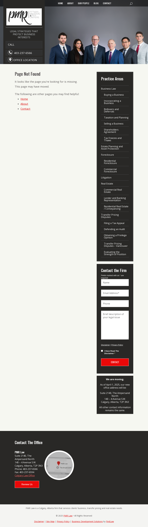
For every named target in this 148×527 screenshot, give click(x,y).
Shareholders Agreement (111, 131)
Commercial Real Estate (113, 191)
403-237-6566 (23, 53)
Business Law (108, 88)
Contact (107, 3)
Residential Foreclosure (110, 162)
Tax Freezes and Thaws (113, 139)
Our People (83, 3)
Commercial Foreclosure (110, 170)
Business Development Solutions (87, 521)
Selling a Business (113, 123)
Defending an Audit (114, 229)
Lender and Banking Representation (115, 199)
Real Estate (107, 183)
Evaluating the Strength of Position (115, 253)
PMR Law (67, 515)
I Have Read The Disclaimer (111, 352)
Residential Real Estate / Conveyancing (116, 207)
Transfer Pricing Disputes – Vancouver (116, 244)
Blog (96, 3)
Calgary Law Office (25, 475)
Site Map (50, 521)
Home (60, 3)
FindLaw (110, 521)
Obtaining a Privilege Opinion (115, 236)
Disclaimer (105, 345)
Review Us (27, 484)
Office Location (25, 60)
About (70, 3)
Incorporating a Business (112, 102)
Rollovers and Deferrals (111, 110)
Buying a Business (114, 94)
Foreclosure (107, 154)
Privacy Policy (117, 345)
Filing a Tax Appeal (114, 223)
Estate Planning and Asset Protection (112, 147)
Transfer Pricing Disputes (110, 216)
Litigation (106, 177)
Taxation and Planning (116, 117)
